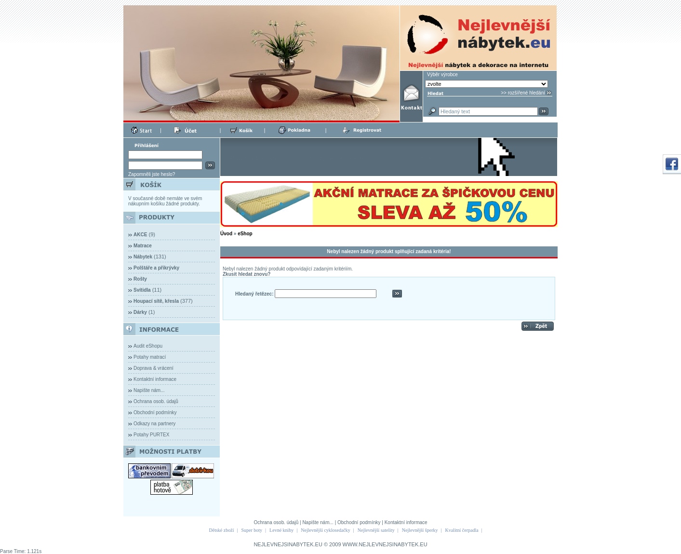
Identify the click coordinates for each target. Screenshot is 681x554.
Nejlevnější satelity (376, 530)
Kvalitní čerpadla (462, 530)
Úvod (226, 233)
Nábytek (143, 256)
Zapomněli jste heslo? (151, 174)
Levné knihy (281, 530)
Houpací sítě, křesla (156, 301)
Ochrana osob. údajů (156, 401)
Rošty (140, 279)
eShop (245, 233)
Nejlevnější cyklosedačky (325, 530)
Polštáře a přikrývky (156, 267)
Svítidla (142, 290)
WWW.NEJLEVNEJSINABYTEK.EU (385, 544)
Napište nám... (149, 390)
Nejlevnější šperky (420, 530)
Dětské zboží (221, 530)
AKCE (140, 234)
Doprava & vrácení (154, 368)
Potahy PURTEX (151, 434)
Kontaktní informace (155, 379)
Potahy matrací (150, 357)
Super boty (251, 530)
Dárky (140, 312)
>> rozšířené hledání (523, 92)
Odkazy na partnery (154, 423)
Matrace (143, 245)
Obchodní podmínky (155, 412)
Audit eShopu (148, 346)
